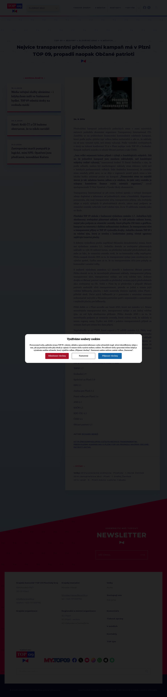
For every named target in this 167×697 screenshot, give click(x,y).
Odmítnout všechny (57, 356)
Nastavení (83, 356)
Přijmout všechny (110, 356)
